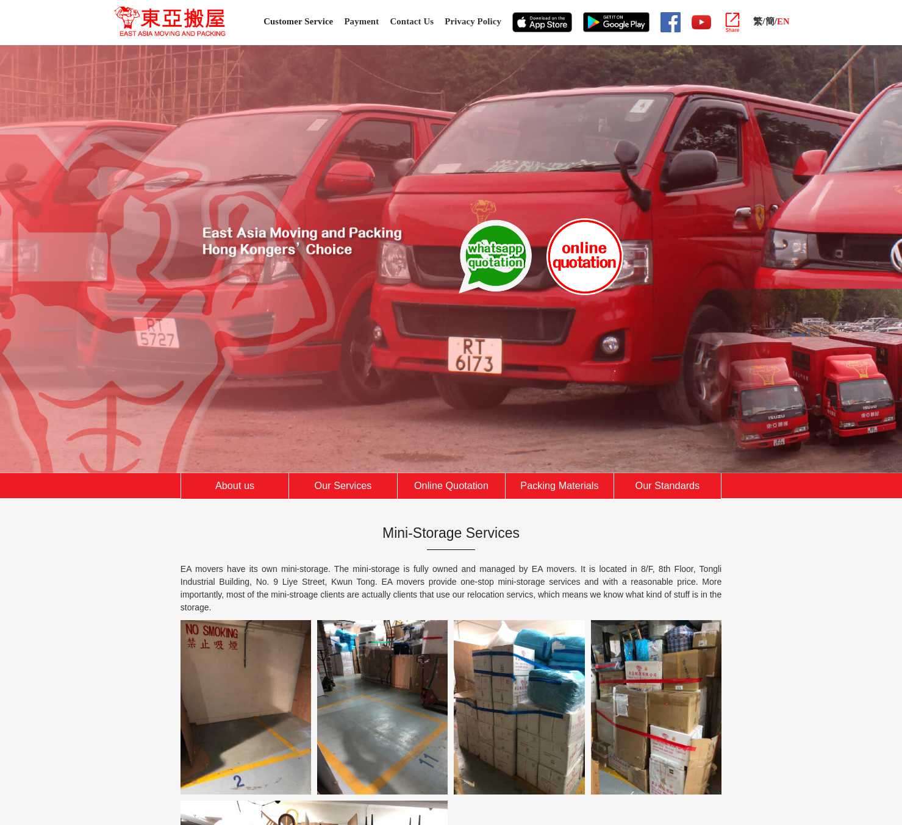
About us (234, 485)
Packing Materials (559, 485)
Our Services (343, 485)
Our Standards (667, 485)
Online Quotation (451, 485)
